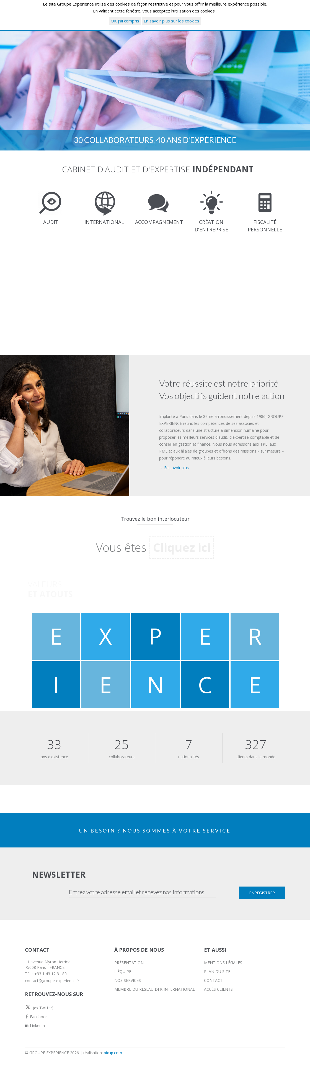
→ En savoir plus (174, 467)
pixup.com (113, 1052)
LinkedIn (35, 1025)
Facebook (36, 1016)
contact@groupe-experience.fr (52, 980)
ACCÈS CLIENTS (218, 989)
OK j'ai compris (125, 21)
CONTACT (213, 980)
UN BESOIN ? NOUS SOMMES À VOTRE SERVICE (155, 831)
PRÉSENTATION (129, 962)
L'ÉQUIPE (122, 971)
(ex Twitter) (39, 1007)
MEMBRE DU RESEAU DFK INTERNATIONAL (154, 989)
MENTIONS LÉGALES (223, 962)
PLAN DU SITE (217, 971)
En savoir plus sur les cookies (171, 21)
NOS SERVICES (127, 980)
